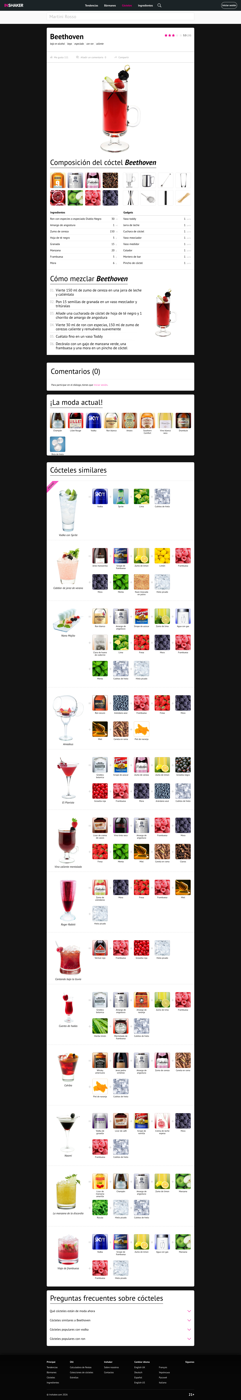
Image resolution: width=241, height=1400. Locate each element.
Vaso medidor (131, 244)
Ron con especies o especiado (75, 219)
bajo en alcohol (57, 43)
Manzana (55, 250)
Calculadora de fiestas (80, 1367)
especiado (79, 43)
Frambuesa (56, 256)
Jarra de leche (131, 225)
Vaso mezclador (132, 237)
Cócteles (127, 5)
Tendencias (91, 5)
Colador (127, 250)
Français (163, 1367)
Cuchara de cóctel (133, 231)
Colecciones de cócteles (81, 1372)
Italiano (162, 1382)
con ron (89, 43)
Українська (164, 1372)
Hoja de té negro (60, 237)
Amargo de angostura (62, 225)
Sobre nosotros (111, 1367)
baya (69, 43)
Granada (55, 244)
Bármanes (110, 5)
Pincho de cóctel (133, 263)
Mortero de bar (132, 256)
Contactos (109, 1372)
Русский (163, 1377)
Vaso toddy (129, 219)
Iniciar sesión (229, 5)
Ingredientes (145, 5)
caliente (99, 43)
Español (138, 1377)
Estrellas (74, 1377)
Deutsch (138, 1372)
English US (139, 1382)
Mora (53, 263)
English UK (139, 1367)
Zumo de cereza (59, 231)
